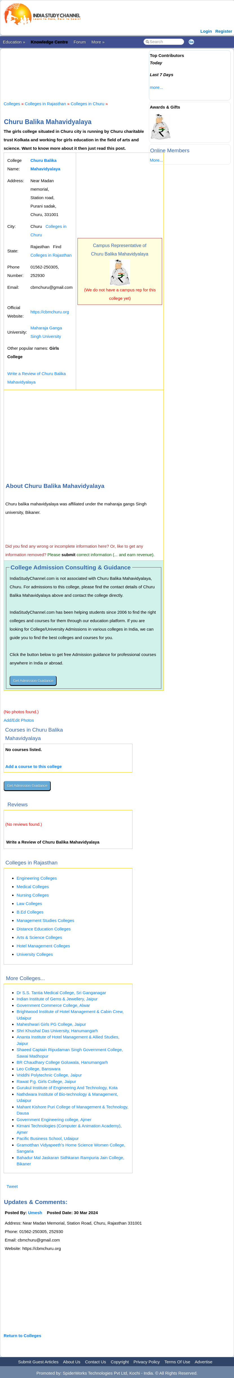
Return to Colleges (22, 1335)
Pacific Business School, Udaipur (48, 1138)
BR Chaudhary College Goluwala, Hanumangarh (62, 1062)
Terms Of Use (177, 1361)
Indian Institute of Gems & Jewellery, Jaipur (57, 998)
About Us (71, 1361)
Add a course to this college (33, 766)
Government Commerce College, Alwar (53, 1005)
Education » (14, 41)
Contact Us (95, 1361)
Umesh (35, 1212)
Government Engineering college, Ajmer (54, 1119)
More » (98, 41)
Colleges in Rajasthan (45, 103)
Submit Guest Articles (38, 1361)
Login (206, 31)
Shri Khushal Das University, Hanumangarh (57, 1030)
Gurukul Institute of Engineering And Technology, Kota (67, 1087)
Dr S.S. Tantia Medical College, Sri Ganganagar (61, 992)
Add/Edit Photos (19, 720)
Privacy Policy (147, 1361)
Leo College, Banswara (38, 1068)
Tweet (12, 1186)
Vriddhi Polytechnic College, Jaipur (49, 1075)
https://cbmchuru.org (49, 311)
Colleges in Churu (87, 103)
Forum (80, 41)
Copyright (120, 1361)
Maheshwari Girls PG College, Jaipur (51, 1024)
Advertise (204, 1361)
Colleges (12, 103)
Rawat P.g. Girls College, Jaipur (46, 1081)
